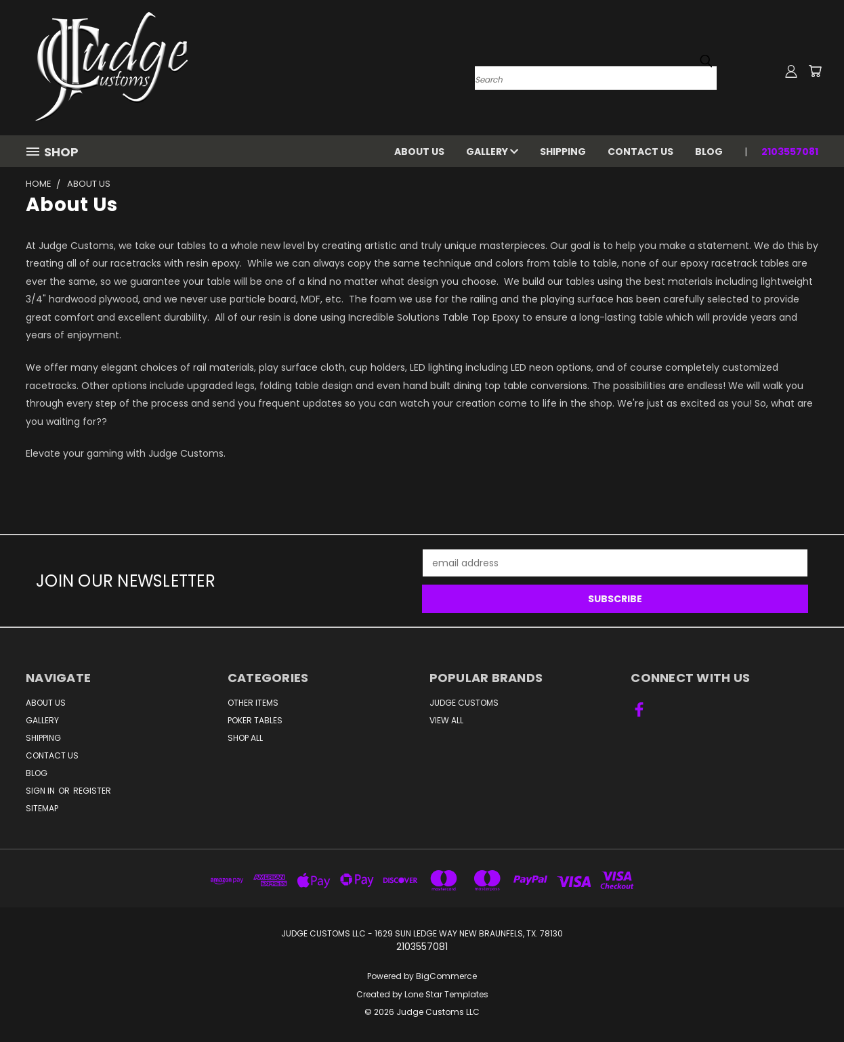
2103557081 (789, 151)
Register (92, 790)
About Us (419, 151)
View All (446, 720)
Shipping (563, 151)
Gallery (492, 151)
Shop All (245, 738)
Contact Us (640, 151)
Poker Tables (255, 720)
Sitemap (42, 808)
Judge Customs (464, 702)
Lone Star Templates (446, 994)
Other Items (253, 702)
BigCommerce (446, 976)
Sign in (41, 790)
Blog (709, 151)
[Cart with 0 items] (815, 71)
